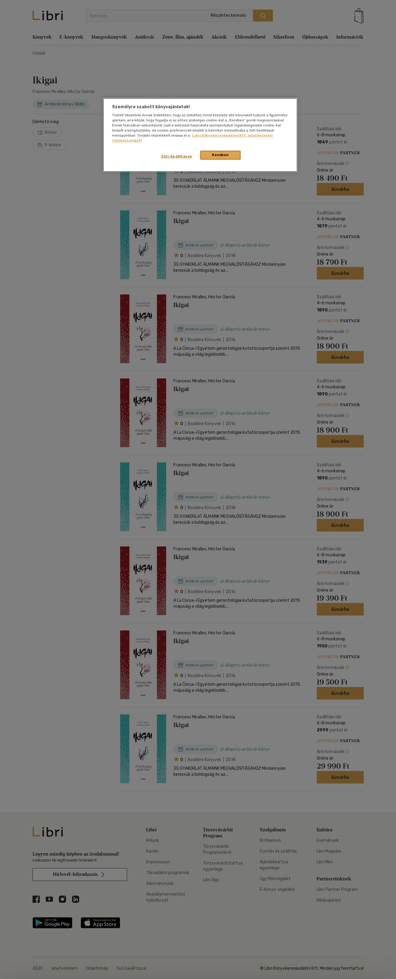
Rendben (220, 155)
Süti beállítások (176, 156)
